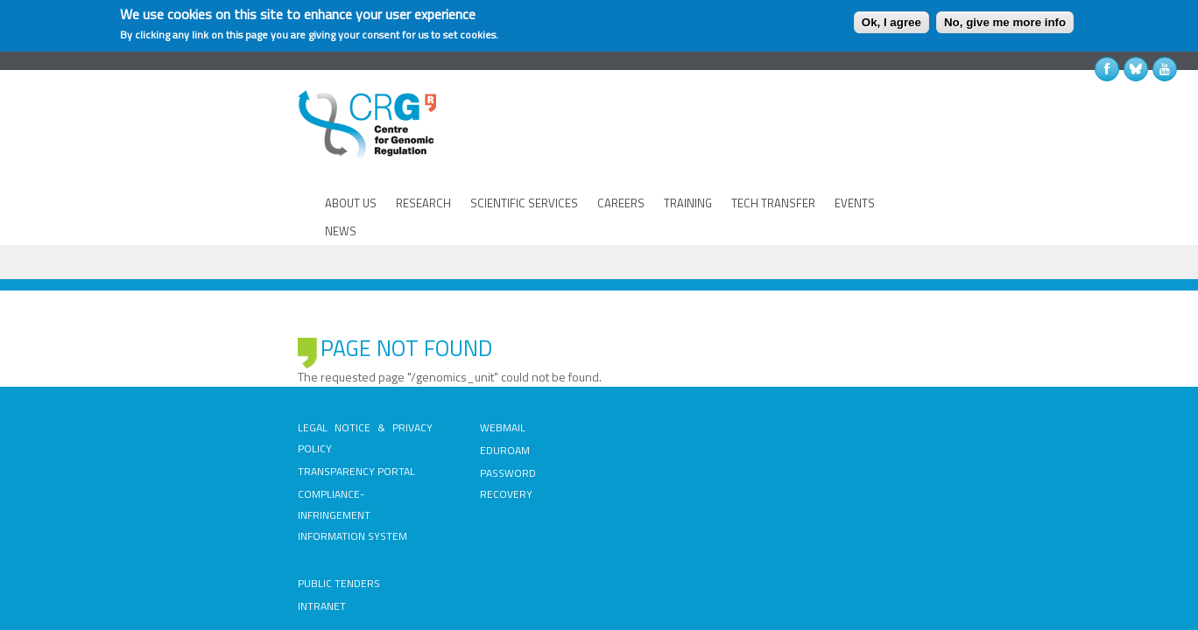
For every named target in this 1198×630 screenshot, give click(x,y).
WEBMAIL (432, 348)
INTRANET (633, 371)
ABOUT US (348, 148)
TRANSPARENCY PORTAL (215, 371)
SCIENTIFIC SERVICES (521, 148)
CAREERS (618, 148)
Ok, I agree (891, 22)
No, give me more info (1005, 22)
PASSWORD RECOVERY (464, 394)
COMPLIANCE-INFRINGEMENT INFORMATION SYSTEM (226, 405)
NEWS (907, 148)
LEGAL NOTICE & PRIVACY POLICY (235, 348)
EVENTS (852, 148)
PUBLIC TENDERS (650, 348)
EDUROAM (434, 371)
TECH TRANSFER (771, 148)
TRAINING (685, 148)
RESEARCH (420, 148)
